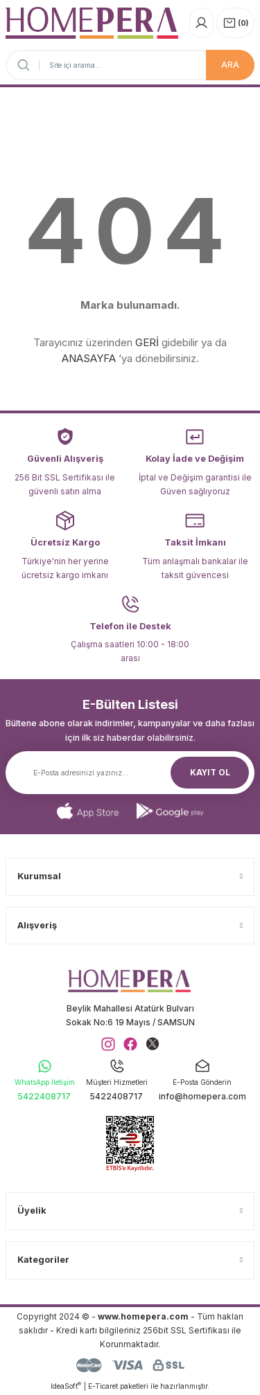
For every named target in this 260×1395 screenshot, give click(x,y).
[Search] (130, 65)
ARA (230, 65)
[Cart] (235, 23)
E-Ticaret (103, 1386)
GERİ (147, 342)
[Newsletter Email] (130, 772)
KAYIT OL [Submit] (210, 772)
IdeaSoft (66, 1385)
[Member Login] (201, 23)
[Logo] (92, 23)
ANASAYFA (89, 358)
